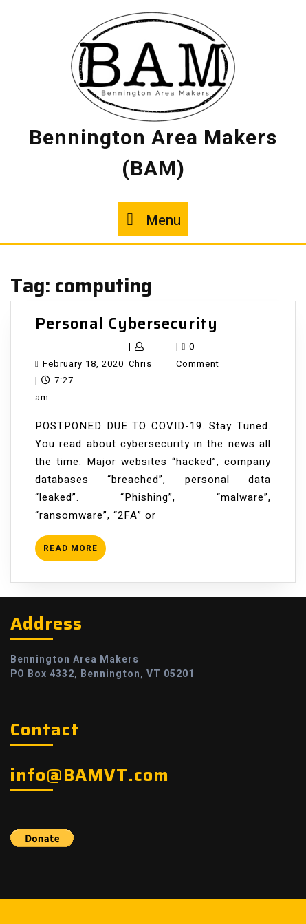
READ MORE (74, 551)
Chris (140, 363)
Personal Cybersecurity (126, 324)
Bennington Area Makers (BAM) (153, 153)
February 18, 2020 (83, 363)
